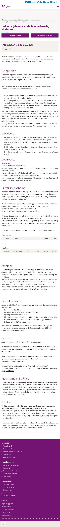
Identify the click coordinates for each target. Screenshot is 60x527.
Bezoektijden (7, 468)
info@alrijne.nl (5, 515)
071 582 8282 (30, 2)
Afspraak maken (8, 484)
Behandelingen (35, 20)
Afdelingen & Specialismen (12, 471)
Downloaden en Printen (44, 35)
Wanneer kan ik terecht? (11, 474)
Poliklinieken (7, 476)
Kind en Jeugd (9, 49)
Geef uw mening (8, 487)
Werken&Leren (43, 2)
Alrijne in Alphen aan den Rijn (12, 452)
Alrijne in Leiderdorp (9, 449)
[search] (54, 6)
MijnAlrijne (54, 2)
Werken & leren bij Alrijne (11, 465)
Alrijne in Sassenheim (10, 457)
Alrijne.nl (4, 20)
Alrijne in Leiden (8, 446)
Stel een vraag (7, 490)
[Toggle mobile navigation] (58, 7)
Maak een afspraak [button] (15, 35)
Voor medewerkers (9, 496)
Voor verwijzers (8, 493)
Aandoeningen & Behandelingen (19, 20)
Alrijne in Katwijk (8, 454)
